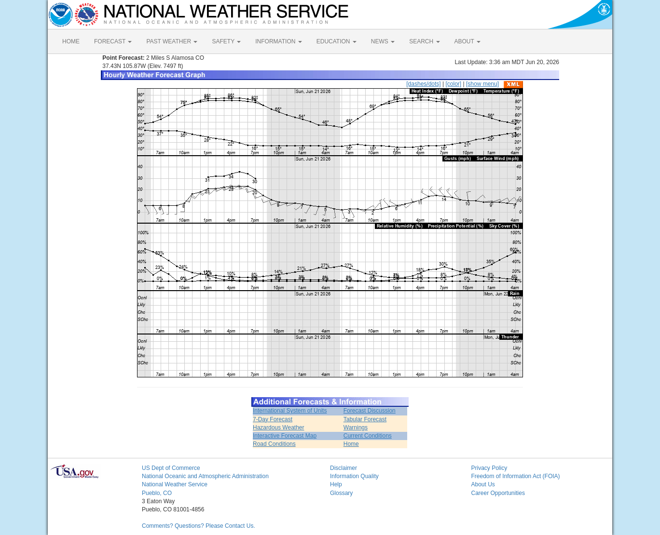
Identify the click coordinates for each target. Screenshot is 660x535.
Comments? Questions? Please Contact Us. (198, 525)
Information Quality (354, 476)
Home (351, 444)
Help (336, 484)
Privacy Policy (489, 468)
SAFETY (226, 41)
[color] (453, 83)
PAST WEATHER (171, 41)
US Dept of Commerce (171, 468)
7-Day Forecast (272, 419)
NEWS (383, 41)
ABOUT (467, 41)
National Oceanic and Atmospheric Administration (205, 476)
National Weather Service (174, 484)
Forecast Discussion (370, 410)
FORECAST (113, 41)
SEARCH (424, 41)
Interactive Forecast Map (284, 435)
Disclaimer (343, 468)
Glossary (341, 493)
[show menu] (482, 83)
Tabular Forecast (365, 419)
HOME (71, 41)
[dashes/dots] (423, 83)
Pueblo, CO (157, 493)
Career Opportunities (498, 493)
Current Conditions (368, 435)
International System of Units (290, 410)
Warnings (356, 427)
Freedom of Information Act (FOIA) (515, 476)
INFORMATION (278, 41)
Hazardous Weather (278, 427)
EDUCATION (336, 41)
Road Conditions (274, 444)
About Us (483, 484)
